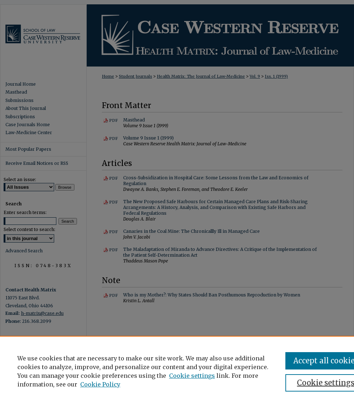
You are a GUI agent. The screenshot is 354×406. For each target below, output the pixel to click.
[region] (177, 371)
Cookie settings (192, 375)
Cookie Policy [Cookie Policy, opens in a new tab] (100, 384)
